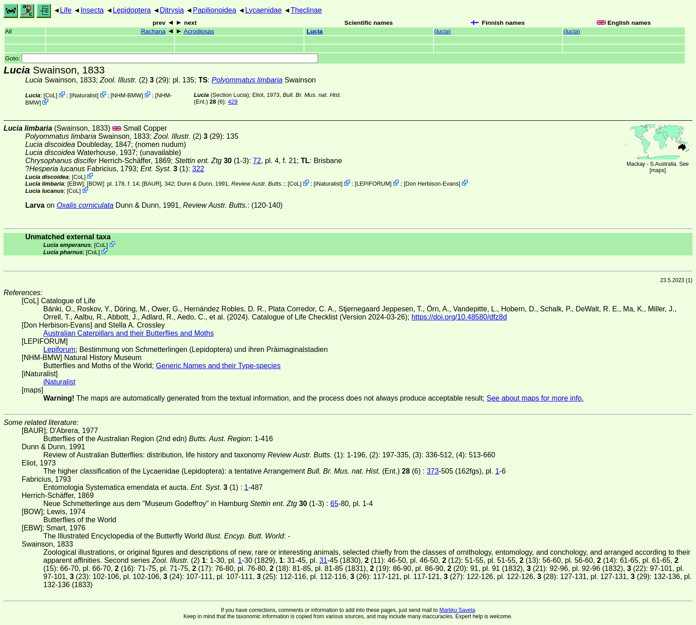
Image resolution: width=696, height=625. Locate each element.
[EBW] (75, 183)
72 (257, 160)
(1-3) (212, 160)
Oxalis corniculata (84, 205)
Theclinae (306, 10)
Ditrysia (172, 10)
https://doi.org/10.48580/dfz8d (459, 317)
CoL (50, 95)
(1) (164, 169)
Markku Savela (457, 610)
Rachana (153, 31)
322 (198, 169)
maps (657, 170)
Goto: (161, 58)
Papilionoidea (214, 10)
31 (323, 560)
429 (232, 101)
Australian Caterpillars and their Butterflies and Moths (128, 333)
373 (433, 471)
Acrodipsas (199, 31)
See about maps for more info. (535, 398)
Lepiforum (59, 349)
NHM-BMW (127, 95)
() (442, 31)
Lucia (315, 31)
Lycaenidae (263, 10)
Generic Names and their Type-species (218, 366)
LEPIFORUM (373, 183)
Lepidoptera (132, 10)
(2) (123, 80)
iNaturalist (84, 95)
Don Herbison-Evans (432, 183)
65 (334, 503)
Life (66, 10)
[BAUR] (151, 183)
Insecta (92, 10)
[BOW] (95, 183)
